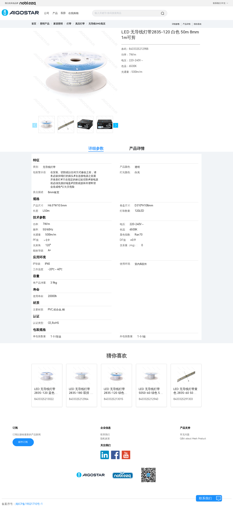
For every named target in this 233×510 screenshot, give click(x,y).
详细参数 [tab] (96, 148)
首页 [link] (33, 23)
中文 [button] (225, 3)
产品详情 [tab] (136, 148)
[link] (44, 23)
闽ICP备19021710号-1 (29, 504)
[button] (115, 125)
